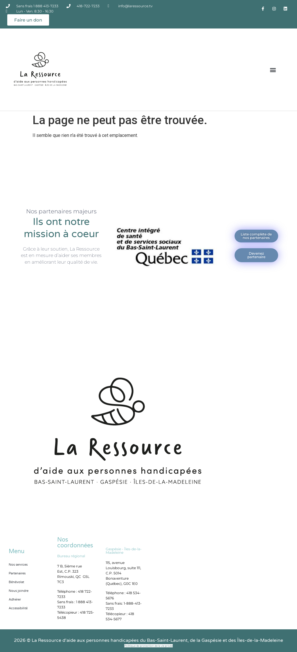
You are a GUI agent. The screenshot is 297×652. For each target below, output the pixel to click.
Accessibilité (18, 608)
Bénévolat (16, 582)
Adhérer (15, 599)
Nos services (18, 565)
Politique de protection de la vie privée (148, 645)
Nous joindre (18, 591)
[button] (273, 69)
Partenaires (17, 573)
